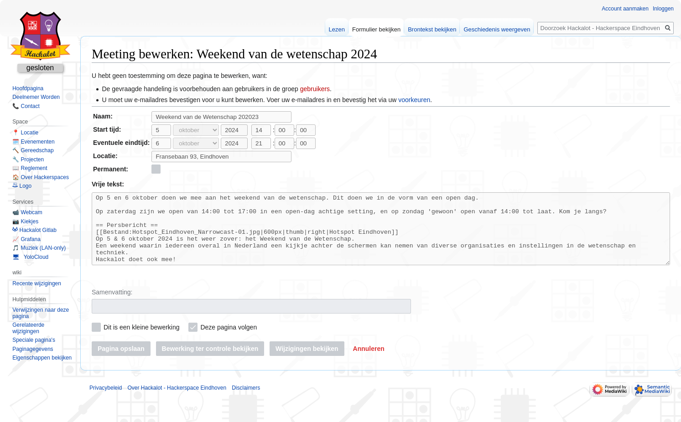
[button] (369, 362)
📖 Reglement (29, 168)
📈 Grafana (26, 239)
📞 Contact (26, 106)
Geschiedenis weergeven (496, 29)
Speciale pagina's (33, 340)
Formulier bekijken (376, 29)
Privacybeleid (105, 401)
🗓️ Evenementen (33, 142)
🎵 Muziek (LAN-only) (39, 248)
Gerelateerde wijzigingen (28, 328)
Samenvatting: (112, 305)
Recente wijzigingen (36, 283)
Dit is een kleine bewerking (142, 341)
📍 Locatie (25, 132)
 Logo (21, 186)
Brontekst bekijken (432, 29)
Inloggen (663, 8)
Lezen (337, 29)
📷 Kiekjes (25, 221)
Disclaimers (246, 401)
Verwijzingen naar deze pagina (40, 313)
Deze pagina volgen (228, 341)
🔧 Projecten (28, 159)
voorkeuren (414, 99)
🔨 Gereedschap (32, 150)
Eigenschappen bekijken (42, 358)
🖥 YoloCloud (30, 257)
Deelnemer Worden (36, 97)
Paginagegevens (32, 349)
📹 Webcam (27, 212)
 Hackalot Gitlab (34, 230)
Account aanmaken (625, 8)
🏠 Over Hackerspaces (40, 177)
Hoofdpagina (27, 88)
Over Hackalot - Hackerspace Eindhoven (176, 401)
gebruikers (315, 89)
